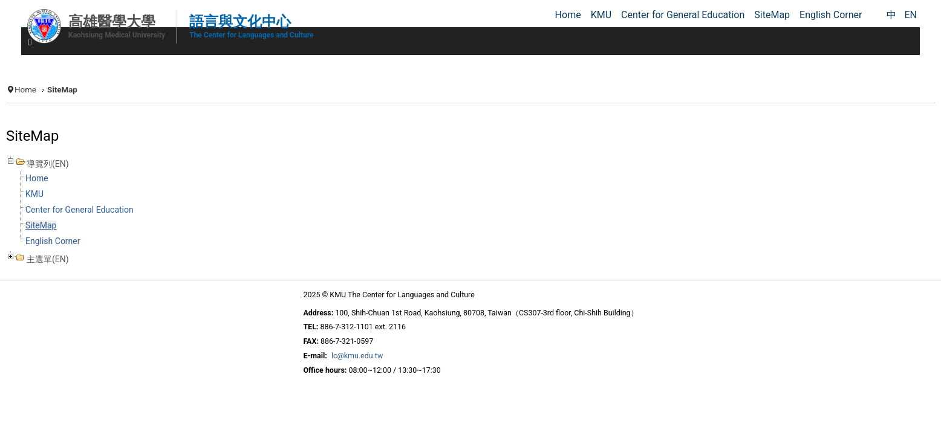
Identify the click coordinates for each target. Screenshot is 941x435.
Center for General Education (197, 218)
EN (910, 15)
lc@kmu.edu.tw (340, 366)
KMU (146, 202)
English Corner (167, 249)
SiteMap (151, 234)
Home (137, 85)
